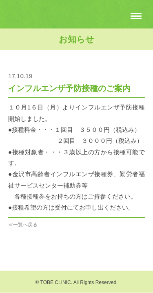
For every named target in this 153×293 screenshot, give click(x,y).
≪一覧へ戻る (23, 224)
